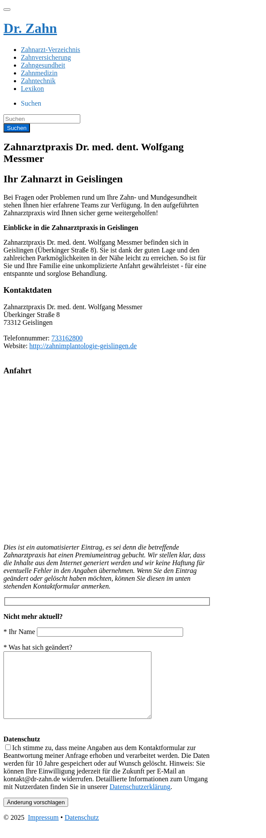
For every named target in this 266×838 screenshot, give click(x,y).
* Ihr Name (93, 631)
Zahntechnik (38, 80)
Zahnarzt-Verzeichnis (50, 49)
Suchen (31, 103)
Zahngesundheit (43, 65)
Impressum (43, 830)
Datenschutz (82, 830)
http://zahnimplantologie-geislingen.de (83, 345)
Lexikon (32, 88)
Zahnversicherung (46, 57)
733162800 (66, 338)
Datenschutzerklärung (139, 799)
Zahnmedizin (39, 73)
